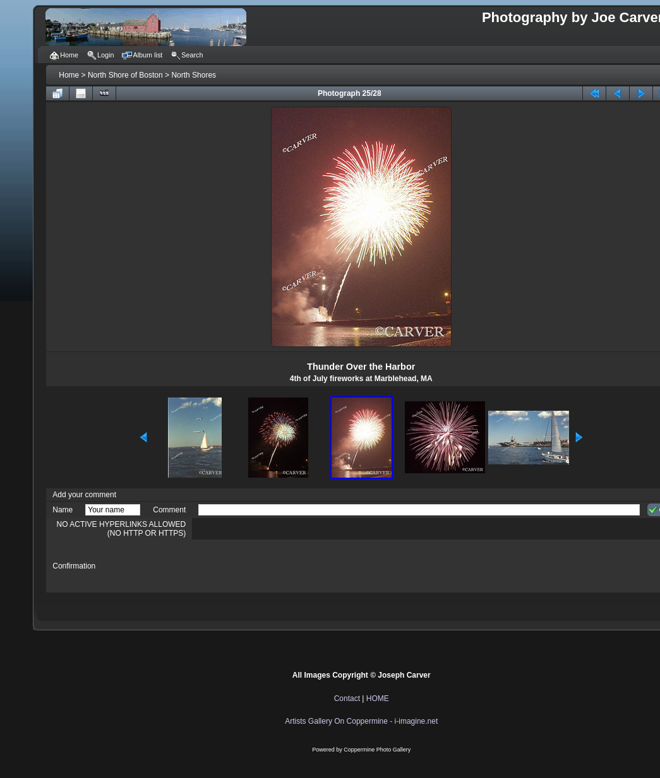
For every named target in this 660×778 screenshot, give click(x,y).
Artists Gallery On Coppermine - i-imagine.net (361, 721)
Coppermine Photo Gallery (377, 749)
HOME (377, 698)
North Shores (193, 75)
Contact (347, 698)
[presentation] (294, 566)
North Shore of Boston (125, 75)
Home (69, 75)
